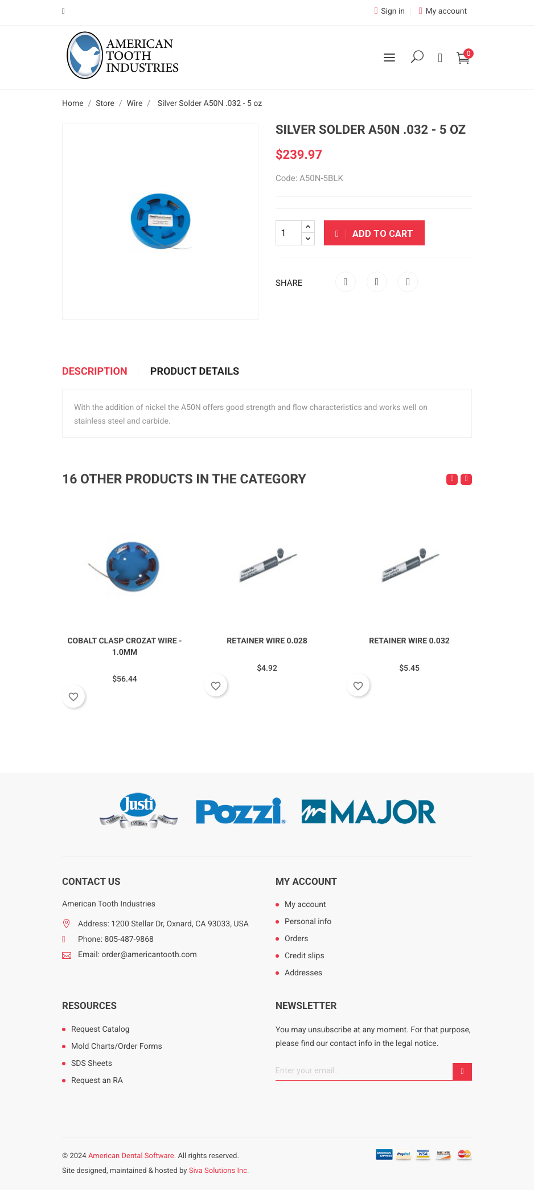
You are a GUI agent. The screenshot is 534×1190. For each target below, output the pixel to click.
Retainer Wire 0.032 (409, 641)
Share (345, 282)
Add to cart (374, 233)
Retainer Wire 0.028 (267, 641)
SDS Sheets (91, 1063)
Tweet (377, 282)
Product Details (194, 372)
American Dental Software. (132, 1156)
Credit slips (304, 956)
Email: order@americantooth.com (137, 954)
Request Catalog (100, 1029)
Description (95, 372)
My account (306, 882)
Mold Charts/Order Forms (116, 1046)
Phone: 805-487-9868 (116, 939)
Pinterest (407, 282)
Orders (297, 938)
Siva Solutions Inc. (219, 1171)
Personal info (308, 921)
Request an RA (97, 1080)
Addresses (303, 973)
